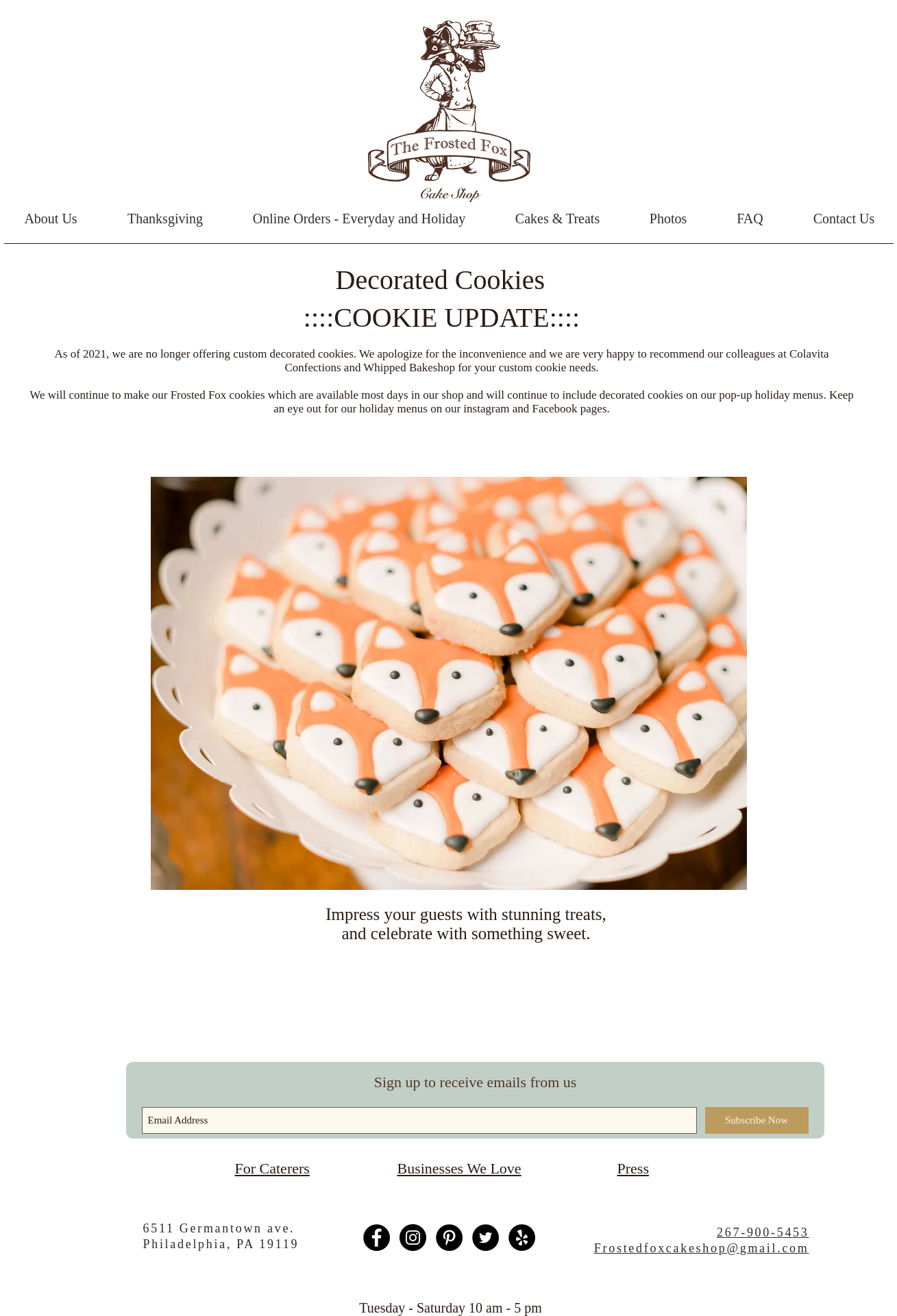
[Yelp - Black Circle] (521, 1237)
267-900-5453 (763, 1232)
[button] (558, 218)
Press (633, 1168)
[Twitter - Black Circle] (485, 1237)
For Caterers (272, 1168)
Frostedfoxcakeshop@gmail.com (701, 1248)
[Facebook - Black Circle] (376, 1237)
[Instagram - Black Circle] (413, 1237)
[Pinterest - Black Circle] (449, 1237)
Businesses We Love (459, 1168)
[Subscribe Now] (757, 1120)
